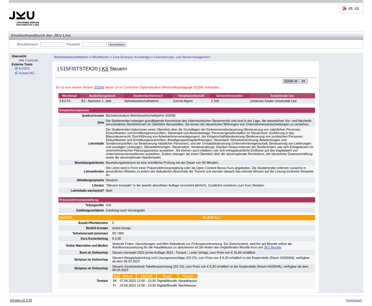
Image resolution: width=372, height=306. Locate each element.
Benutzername (27, 44)
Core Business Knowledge (131, 57)
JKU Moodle (272, 247)
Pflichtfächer (100, 57)
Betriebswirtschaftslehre (71, 57)
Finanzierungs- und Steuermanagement (182, 57)
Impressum (354, 300)
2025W (99, 87)
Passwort (73, 44)
